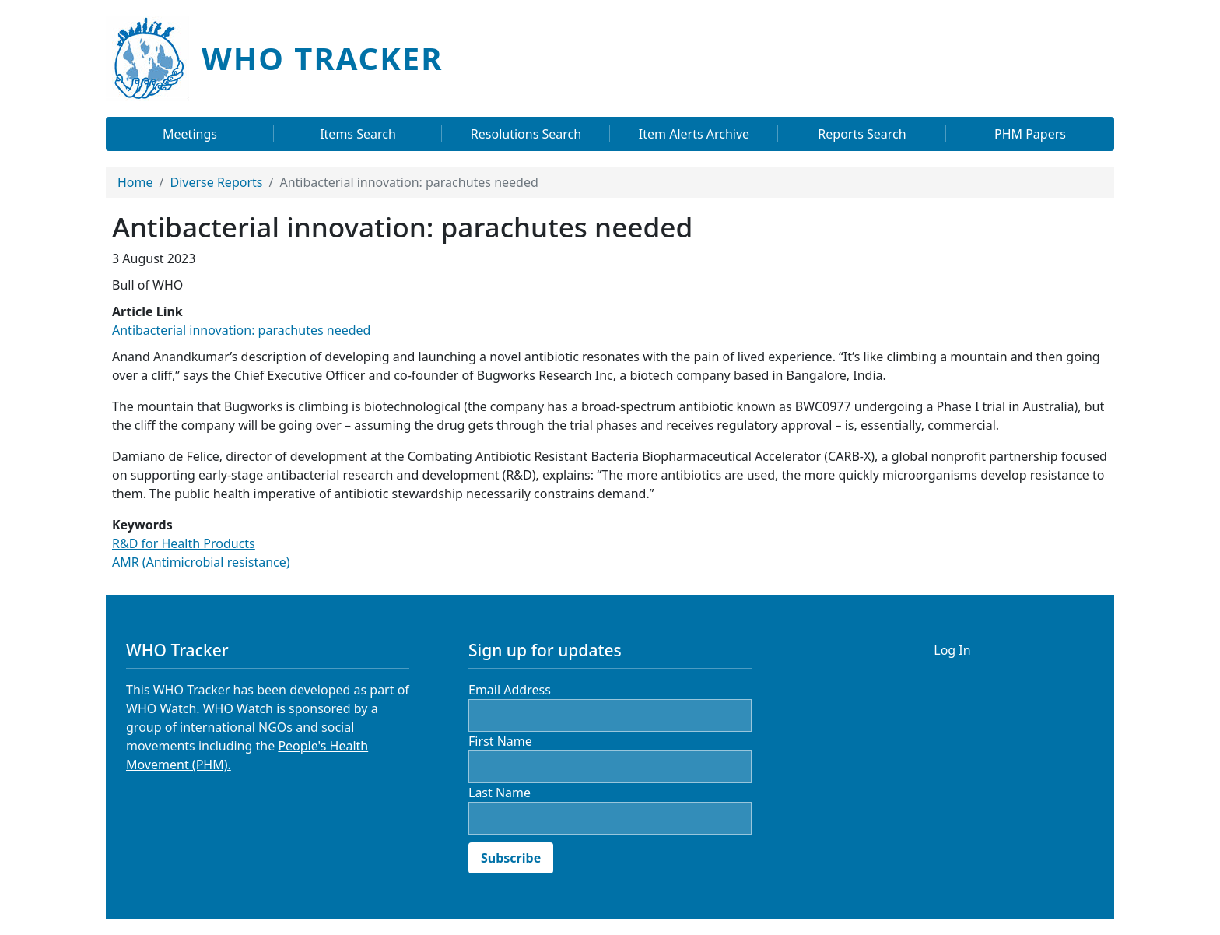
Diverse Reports (216, 182)
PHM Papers (1030, 133)
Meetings (190, 133)
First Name (500, 741)
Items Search (358, 133)
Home (135, 182)
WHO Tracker (322, 58)
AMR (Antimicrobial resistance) (201, 562)
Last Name (499, 792)
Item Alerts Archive (694, 133)
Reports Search (862, 133)
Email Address (509, 689)
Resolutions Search (526, 133)
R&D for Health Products (183, 543)
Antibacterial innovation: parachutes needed (241, 330)
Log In (952, 650)
